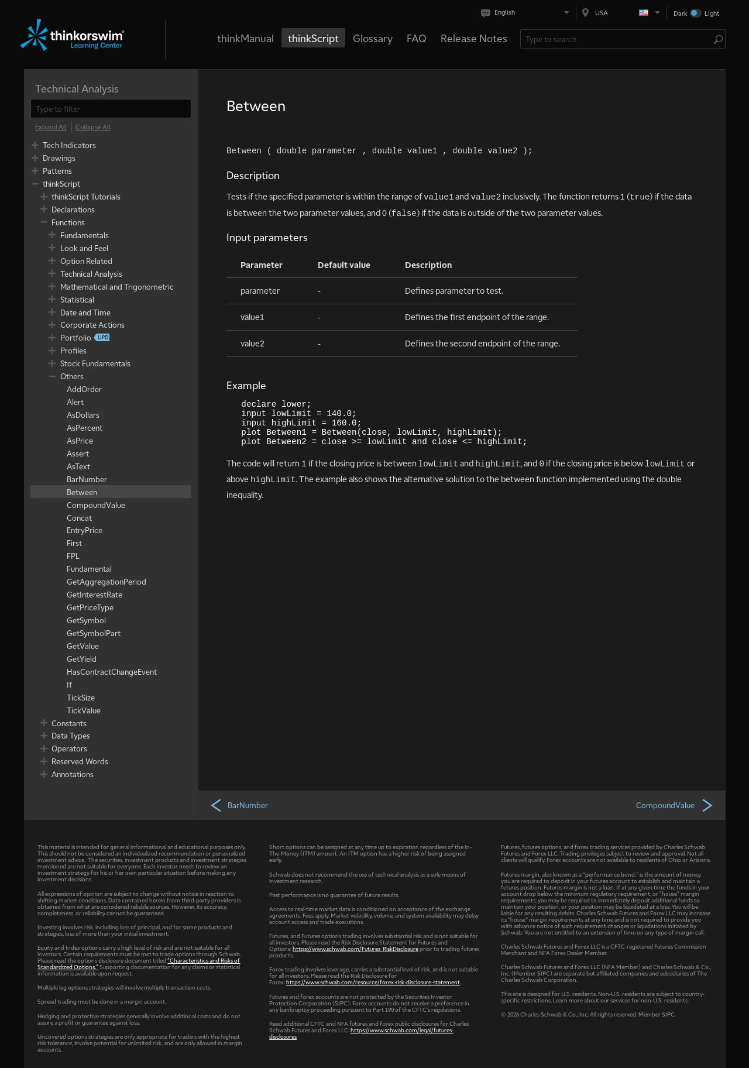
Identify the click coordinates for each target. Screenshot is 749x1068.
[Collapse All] (93, 127)
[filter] (110, 108)
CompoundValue (675, 805)
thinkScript (313, 37)
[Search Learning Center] (617, 39)
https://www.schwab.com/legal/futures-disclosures (361, 1033)
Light (712, 13)
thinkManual (245, 37)
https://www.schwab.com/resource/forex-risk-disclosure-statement (373, 981)
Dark (681, 13)
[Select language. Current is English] (527, 12)
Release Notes (474, 37)
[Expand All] (51, 127)
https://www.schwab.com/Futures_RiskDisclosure (355, 948)
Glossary (373, 37)
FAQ (417, 37)
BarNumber (238, 805)
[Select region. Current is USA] (621, 12)
